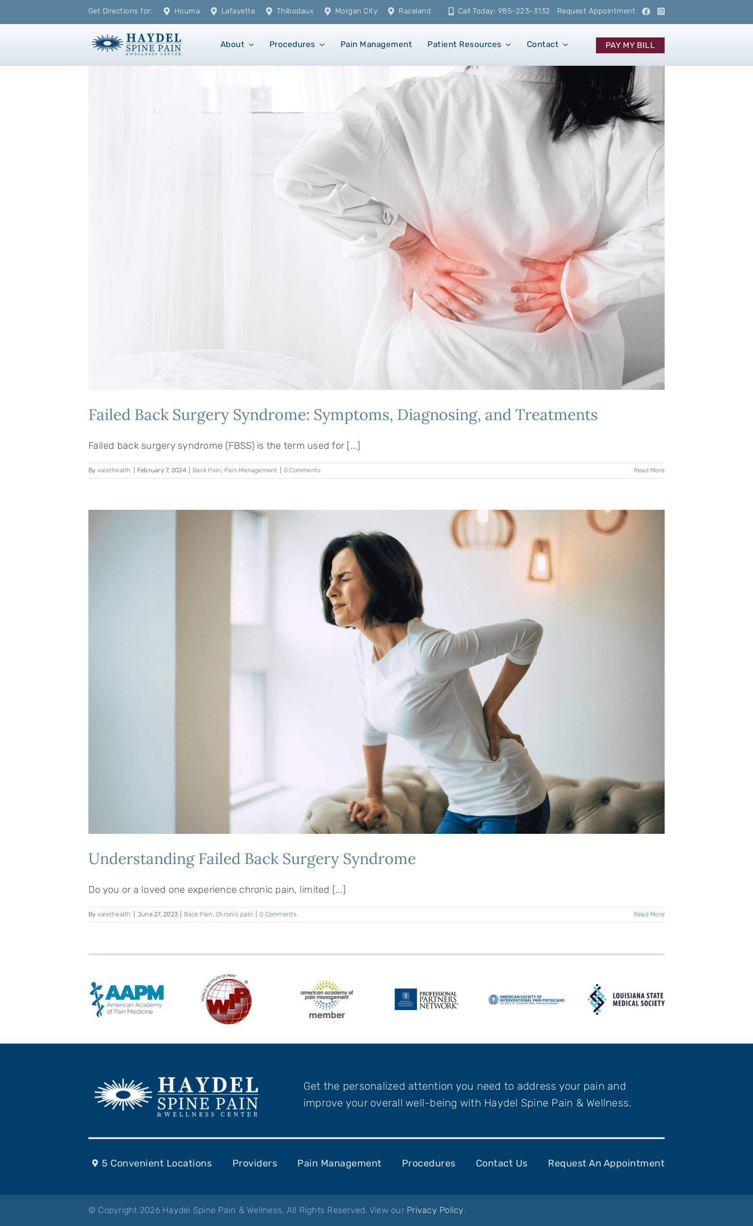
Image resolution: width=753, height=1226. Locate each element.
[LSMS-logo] (626, 989)
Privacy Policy (435, 1210)
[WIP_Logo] (226, 975)
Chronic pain (234, 914)
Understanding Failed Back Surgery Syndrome (252, 858)
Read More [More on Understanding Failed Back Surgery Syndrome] (649, 914)
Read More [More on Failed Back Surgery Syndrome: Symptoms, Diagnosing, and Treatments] (649, 470)
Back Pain (207, 470)
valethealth (114, 470)
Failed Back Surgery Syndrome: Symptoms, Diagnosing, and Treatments (343, 414)
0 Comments (302, 470)
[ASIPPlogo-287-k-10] (526, 999)
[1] (136, 32)
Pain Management (251, 470)
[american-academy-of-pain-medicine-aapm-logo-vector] (126, 983)
